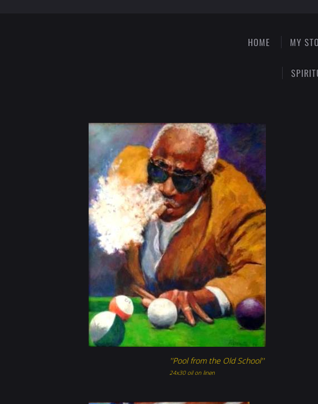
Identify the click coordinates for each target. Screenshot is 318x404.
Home (259, 42)
